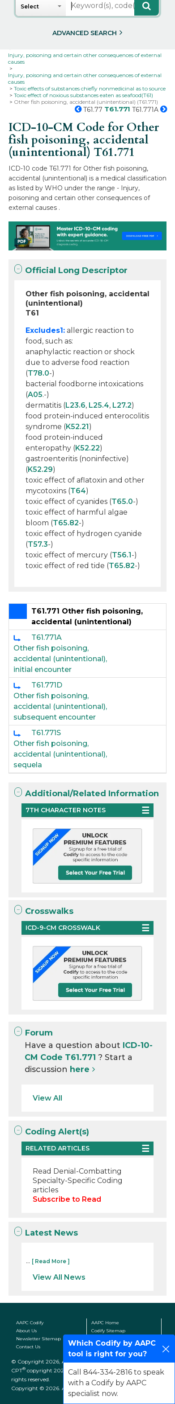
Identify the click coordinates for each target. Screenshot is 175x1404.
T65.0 (122, 501)
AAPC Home (105, 1323)
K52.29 (40, 469)
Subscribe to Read (67, 1199)
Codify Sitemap (108, 1331)
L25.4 (99, 405)
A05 (35, 394)
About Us (26, 1331)
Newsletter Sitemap (38, 1339)
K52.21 (77, 426)
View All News (59, 1277)
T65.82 (66, 523)
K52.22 (87, 448)
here (80, 1069)
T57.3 (38, 544)
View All (47, 1098)
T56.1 (122, 555)
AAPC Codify (29, 1323)
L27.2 (122, 405)
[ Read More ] (51, 1261)
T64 (78, 491)
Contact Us (28, 1347)
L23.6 (75, 405)
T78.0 (38, 373)
